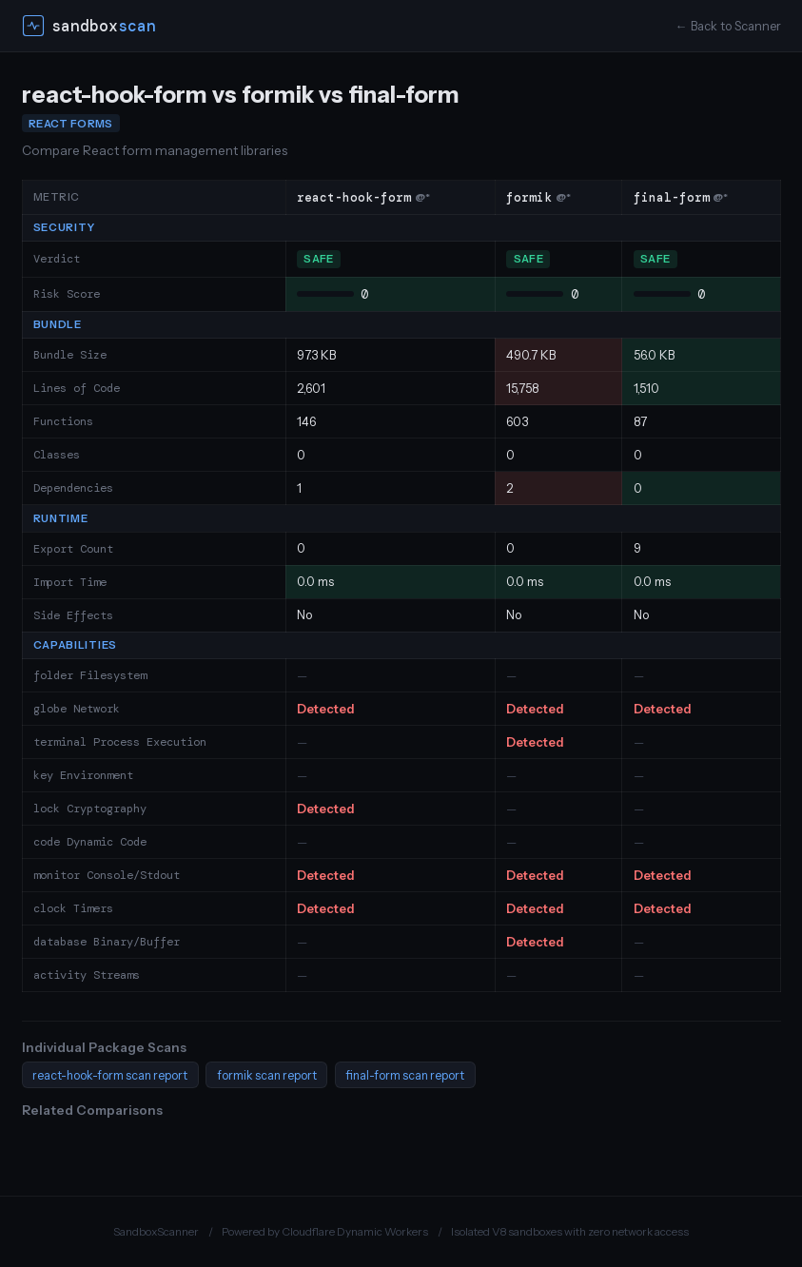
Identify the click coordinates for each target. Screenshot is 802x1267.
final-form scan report (404, 1075)
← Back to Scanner (728, 26)
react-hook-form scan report (109, 1075)
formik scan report (267, 1075)
